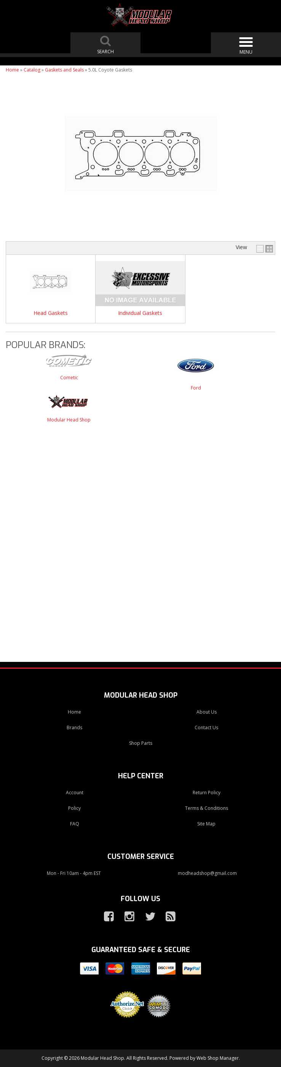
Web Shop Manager (217, 1058)
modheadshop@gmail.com (207, 873)
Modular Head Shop (69, 420)
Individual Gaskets (140, 313)
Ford (196, 388)
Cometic (69, 377)
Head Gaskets (51, 313)
